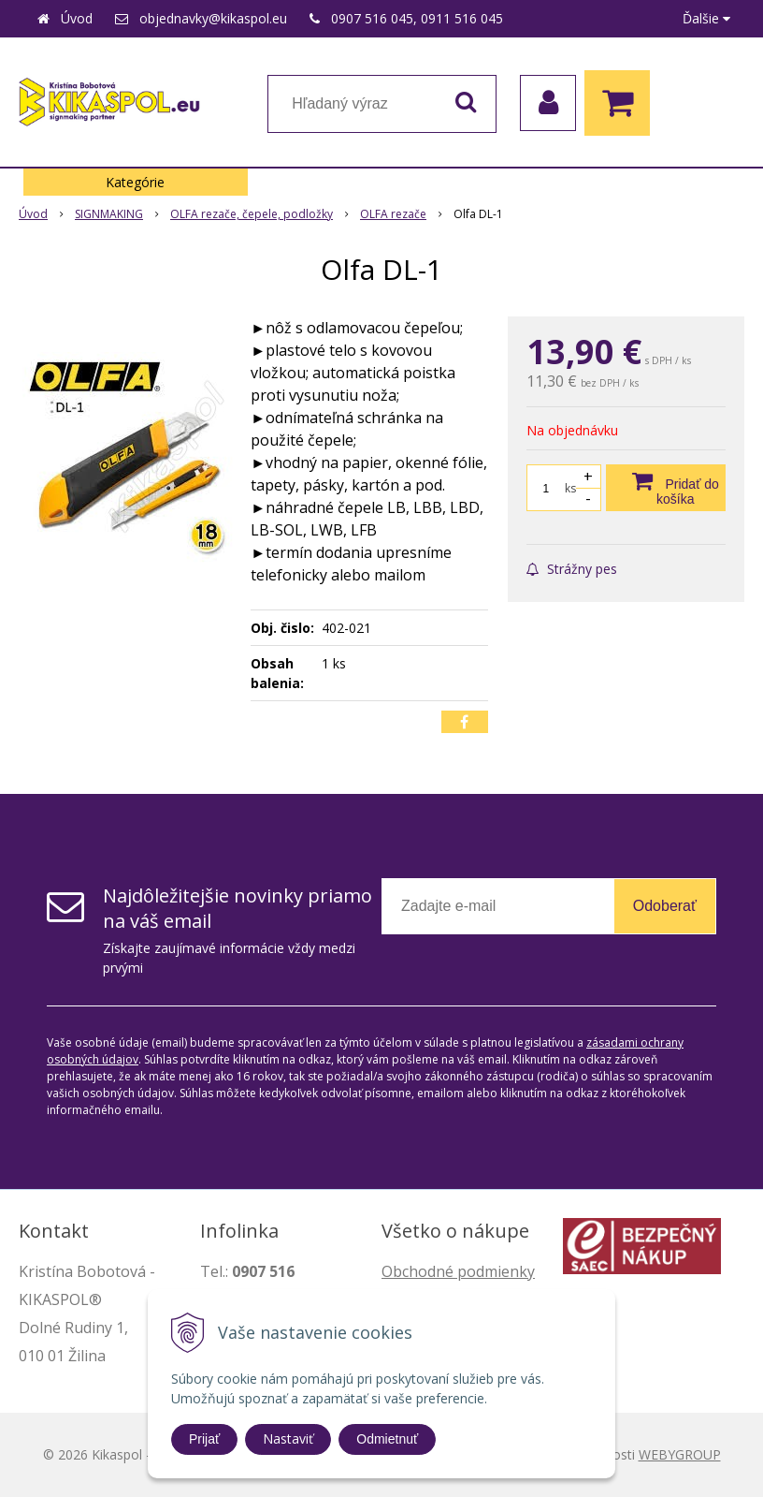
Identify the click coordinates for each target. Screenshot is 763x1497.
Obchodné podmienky (458, 1271)
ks (570, 488)
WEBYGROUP (680, 1454)
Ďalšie (706, 18)
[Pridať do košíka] (666, 487)
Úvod (77, 18)
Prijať (204, 1438)
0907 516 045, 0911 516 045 (417, 18)
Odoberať (665, 906)
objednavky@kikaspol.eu (213, 18)
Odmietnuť (387, 1438)
